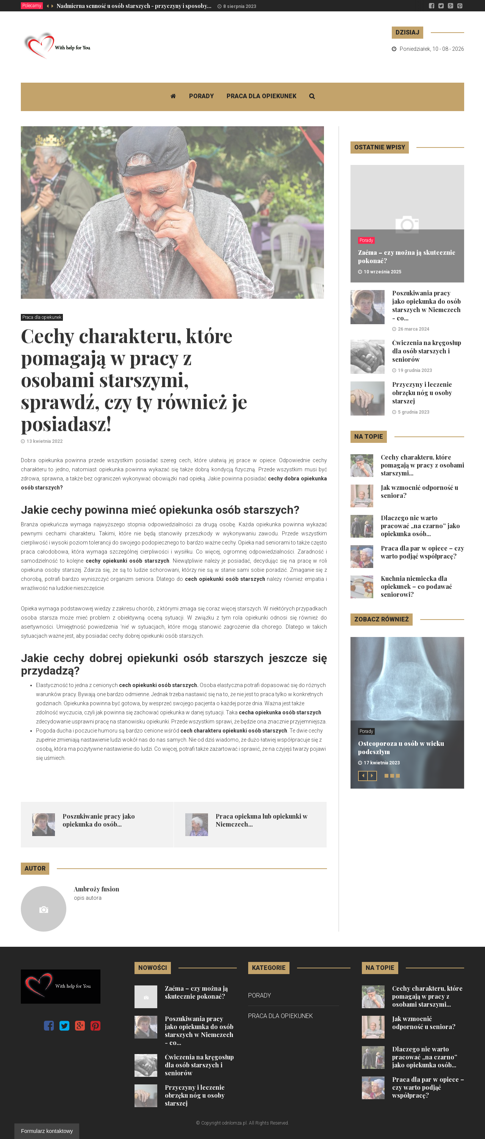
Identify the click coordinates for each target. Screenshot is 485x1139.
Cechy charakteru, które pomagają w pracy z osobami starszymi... (422, 465)
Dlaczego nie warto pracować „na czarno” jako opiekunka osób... (420, 526)
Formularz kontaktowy (47, 1131)
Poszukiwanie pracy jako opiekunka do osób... (99, 820)
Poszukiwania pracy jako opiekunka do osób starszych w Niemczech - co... (426, 305)
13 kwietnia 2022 (45, 441)
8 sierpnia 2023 (239, 6)
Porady (201, 96)
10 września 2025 (382, 272)
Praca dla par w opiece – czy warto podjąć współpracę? (422, 552)
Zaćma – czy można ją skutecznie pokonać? (196, 992)
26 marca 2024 (413, 329)
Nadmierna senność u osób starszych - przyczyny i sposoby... (134, 5)
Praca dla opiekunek (261, 96)
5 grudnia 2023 (413, 412)
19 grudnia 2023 (415, 370)
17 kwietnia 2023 (382, 763)
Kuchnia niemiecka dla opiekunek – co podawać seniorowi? (416, 586)
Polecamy (31, 5)
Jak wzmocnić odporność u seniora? (423, 1023)
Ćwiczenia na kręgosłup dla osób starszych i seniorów (426, 351)
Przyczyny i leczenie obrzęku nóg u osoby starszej (422, 392)
